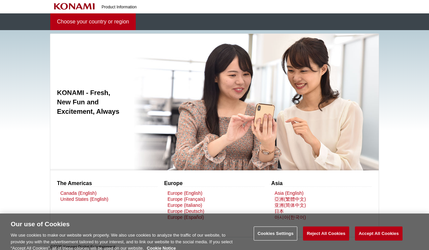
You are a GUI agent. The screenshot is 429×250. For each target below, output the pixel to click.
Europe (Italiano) (185, 205)
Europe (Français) (186, 199)
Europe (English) (185, 193)
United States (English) (84, 199)
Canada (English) (78, 193)
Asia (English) (288, 193)
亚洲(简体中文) (290, 205)
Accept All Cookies (379, 236)
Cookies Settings (275, 236)
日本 (279, 211)
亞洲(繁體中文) (290, 199)
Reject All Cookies (326, 236)
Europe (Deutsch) (186, 211)
